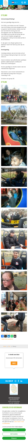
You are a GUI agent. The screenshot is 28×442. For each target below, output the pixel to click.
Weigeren (14, 438)
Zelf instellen (14, 434)
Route (14, 363)
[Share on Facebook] (2, 336)
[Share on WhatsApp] (12, 336)
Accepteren (14, 429)
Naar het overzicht (7, 339)
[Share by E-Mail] (15, 336)
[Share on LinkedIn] (8, 336)
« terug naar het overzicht (8, 334)
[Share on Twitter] (5, 336)
